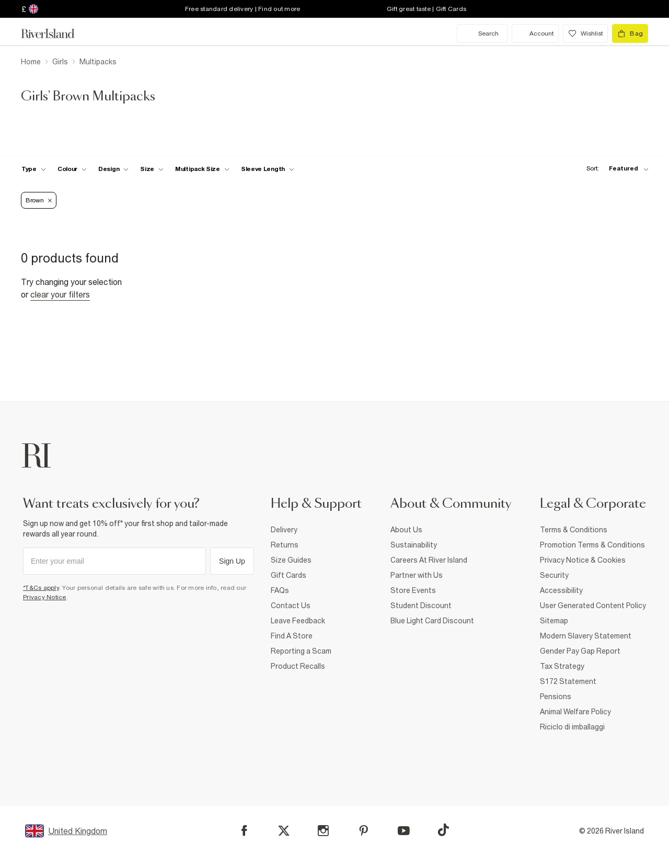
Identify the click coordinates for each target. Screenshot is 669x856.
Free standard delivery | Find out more (243, 9)
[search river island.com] (482, 33)
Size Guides (291, 560)
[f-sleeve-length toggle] (267, 169)
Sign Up (232, 561)
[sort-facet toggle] (614, 168)
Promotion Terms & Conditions (592, 545)
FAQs (280, 590)
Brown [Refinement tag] (39, 200)
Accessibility (561, 590)
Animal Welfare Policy (575, 711)
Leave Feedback (298, 621)
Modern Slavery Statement (585, 636)
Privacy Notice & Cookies (583, 560)
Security (554, 575)
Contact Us (290, 605)
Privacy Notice (44, 597)
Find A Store (292, 636)
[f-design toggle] (113, 169)
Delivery (284, 530)
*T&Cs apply (41, 587)
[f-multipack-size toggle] (202, 169)
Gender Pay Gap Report (580, 651)
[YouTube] (404, 831)
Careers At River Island (428, 560)
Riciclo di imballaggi (572, 727)
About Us (406, 530)
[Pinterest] (363, 831)
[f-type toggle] (34, 169)
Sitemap (554, 621)
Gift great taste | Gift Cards (426, 9)
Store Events (413, 590)
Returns (284, 545)
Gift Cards (288, 575)
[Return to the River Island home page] (55, 33)
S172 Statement (568, 681)
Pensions (555, 696)
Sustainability (413, 545)
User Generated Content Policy (593, 605)
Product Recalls (298, 666)
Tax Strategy (562, 666)
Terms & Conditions (573, 530)
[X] (284, 831)
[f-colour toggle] (72, 169)
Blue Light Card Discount (432, 621)
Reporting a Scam (301, 651)
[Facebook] (244, 831)
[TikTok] (443, 830)
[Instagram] (323, 831)
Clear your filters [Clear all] (60, 294)
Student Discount (421, 605)
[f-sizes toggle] (151, 169)
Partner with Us (416, 575)
